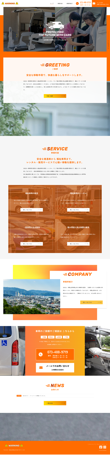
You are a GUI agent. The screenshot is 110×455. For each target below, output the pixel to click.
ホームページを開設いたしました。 (38, 396)
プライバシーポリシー (101, 444)
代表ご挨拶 (50, 96)
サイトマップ (92, 444)
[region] (55, 29)
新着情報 (19, 396)
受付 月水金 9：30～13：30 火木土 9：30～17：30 (57, 354)
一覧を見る (50, 404)
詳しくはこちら (87, 303)
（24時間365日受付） (57, 368)
